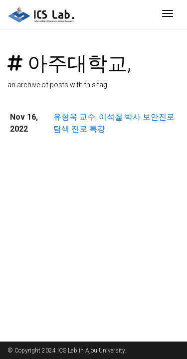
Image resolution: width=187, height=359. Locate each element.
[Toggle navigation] (167, 14)
